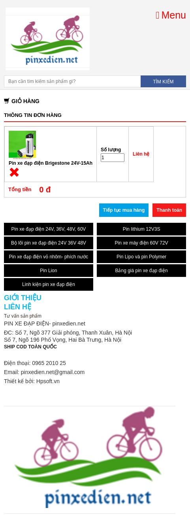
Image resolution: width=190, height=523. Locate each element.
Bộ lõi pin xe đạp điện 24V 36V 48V (48, 243)
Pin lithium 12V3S (141, 229)
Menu (171, 15)
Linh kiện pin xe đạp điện (48, 284)
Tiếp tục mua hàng (124, 210)
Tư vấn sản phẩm (22, 316)
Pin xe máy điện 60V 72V (141, 243)
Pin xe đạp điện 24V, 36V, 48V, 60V (48, 229)
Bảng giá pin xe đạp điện (141, 270)
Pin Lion (48, 270)
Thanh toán (169, 210)
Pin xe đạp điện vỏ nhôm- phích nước (48, 257)
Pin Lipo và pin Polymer (141, 257)
